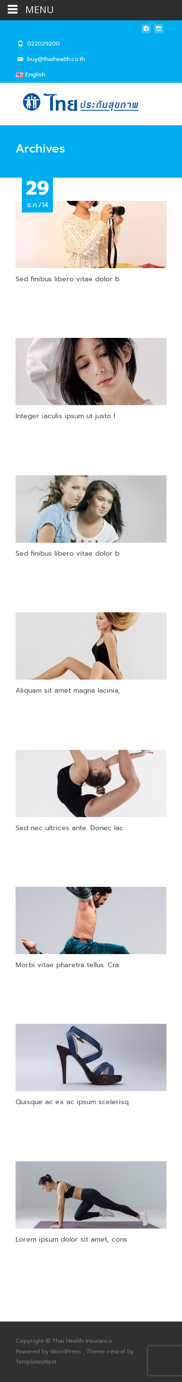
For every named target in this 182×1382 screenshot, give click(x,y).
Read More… (35, 297)
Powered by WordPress (49, 1351)
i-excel (117, 1351)
